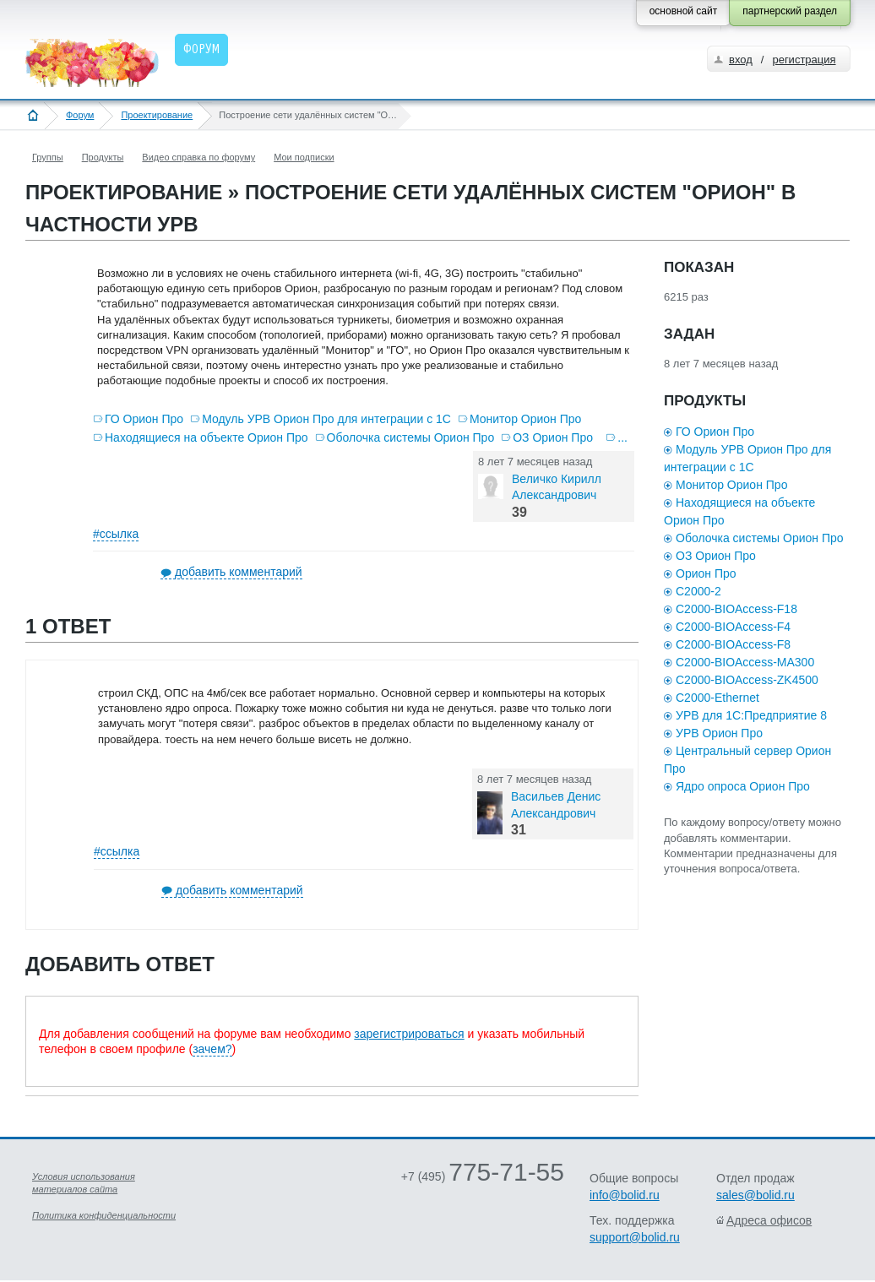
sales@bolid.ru (755, 1195)
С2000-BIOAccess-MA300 (745, 662)
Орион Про (706, 573)
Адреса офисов (769, 1220)
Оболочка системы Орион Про (411, 437)
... (622, 437)
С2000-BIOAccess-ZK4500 (747, 680)
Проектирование (157, 115)
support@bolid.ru (635, 1237)
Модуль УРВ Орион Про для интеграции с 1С (326, 419)
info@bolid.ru (625, 1195)
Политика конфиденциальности (104, 1215)
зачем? (212, 1049)
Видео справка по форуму (198, 157)
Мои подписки (304, 157)
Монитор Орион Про (525, 419)
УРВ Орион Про (719, 733)
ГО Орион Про (144, 419)
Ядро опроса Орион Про (743, 786)
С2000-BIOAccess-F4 (733, 626)
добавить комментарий (238, 572)
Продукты (103, 157)
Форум (80, 115)
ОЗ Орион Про (553, 437)
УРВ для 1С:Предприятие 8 (751, 715)
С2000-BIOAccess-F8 (733, 644)
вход (741, 59)
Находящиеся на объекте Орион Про (206, 437)
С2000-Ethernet (717, 697)
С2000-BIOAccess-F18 (736, 609)
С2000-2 (698, 591)
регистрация (803, 59)
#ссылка (116, 534)
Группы (47, 157)
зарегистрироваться (409, 1033)
